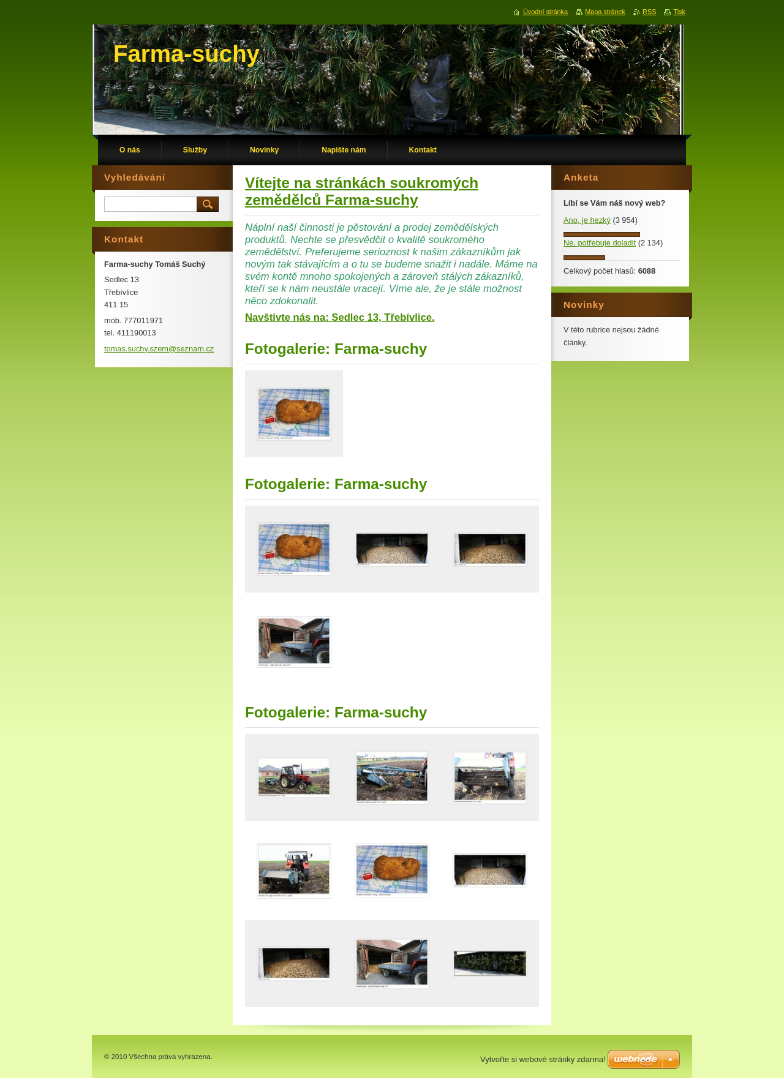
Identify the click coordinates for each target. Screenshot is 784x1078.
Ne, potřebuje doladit (600, 242)
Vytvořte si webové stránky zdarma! (543, 1059)
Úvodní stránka (545, 11)
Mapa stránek (605, 11)
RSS (649, 11)
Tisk (679, 11)
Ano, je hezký (587, 220)
